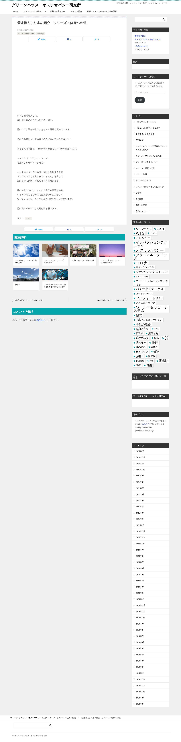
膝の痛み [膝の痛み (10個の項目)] (140, 347)
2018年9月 (140, 698)
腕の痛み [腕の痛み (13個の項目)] (141, 342)
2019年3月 (140, 661)
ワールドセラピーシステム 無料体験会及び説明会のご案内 (55, 286)
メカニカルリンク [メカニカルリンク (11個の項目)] (145, 302)
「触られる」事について (146, 122)
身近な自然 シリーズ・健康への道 (110, 300)
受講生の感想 (141, 205)
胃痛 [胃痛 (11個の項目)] (156, 338)
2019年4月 (140, 655)
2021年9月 (140, 476)
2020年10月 (141, 544)
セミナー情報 (141, 174)
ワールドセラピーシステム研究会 (149, 396)
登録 (140, 100)
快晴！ (17, 285)
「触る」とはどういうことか (148, 128)
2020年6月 (140, 568)
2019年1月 (140, 673)
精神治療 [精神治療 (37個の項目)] (142, 329)
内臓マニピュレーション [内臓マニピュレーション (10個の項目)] (149, 319)
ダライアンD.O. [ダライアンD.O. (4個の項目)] (142, 277)
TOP (32, 718)
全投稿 (138, 193)
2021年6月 (140, 494)
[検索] (151, 19)
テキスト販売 (76, 11)
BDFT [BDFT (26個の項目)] (161, 228)
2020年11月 (141, 537)
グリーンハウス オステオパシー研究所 (48, 5)
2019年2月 (140, 667)
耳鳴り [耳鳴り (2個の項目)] (156, 329)
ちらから (145, 424)
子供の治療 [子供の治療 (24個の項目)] (143, 324)
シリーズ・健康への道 (26, 34)
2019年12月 (141, 605)
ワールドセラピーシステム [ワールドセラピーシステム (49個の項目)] (151, 308)
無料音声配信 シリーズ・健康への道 (28, 300)
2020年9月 (140, 550)
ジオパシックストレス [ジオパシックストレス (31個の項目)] (152, 272)
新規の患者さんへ (57, 11)
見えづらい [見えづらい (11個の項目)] (142, 351)
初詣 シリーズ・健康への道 (83, 260)
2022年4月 (140, 463)
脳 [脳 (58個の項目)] (166, 338)
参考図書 (40, 34)
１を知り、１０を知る (145, 134)
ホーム (16, 11)
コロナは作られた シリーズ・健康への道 (111, 261)
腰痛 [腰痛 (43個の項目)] (155, 342)
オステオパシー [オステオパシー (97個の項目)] (150, 250)
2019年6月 (140, 642)
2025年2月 (140, 451)
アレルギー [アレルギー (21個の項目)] (143, 237)
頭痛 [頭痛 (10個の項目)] (138, 365)
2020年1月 (140, 599)
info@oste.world (141, 46)
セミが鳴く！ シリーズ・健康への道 (26, 261)
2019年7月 (140, 636)
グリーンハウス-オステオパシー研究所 (149, 377)
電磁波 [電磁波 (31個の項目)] (163, 361)
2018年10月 (141, 692)
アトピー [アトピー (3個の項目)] (153, 233)
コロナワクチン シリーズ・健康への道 (54, 261)
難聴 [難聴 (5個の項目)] (151, 361)
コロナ (28, 218)
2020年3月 (140, 587)
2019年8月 (140, 630)
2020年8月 (140, 556)
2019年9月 (140, 624)
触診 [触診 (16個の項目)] (156, 351)
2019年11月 (141, 611)
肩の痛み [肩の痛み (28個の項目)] (142, 338)
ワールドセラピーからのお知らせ (150, 187)
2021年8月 (140, 482)
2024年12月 (141, 457)
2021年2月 (140, 519)
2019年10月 (141, 618)
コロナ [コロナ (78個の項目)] (141, 263)
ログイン (40, 320)
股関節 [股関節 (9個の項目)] (139, 333)
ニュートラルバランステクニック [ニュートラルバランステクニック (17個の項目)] (151, 283)
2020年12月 (141, 531)
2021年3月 (140, 513)
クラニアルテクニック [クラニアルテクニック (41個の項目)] (150, 256)
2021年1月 (140, 525)
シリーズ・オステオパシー (147, 162)
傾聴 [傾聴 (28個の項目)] (139, 315)
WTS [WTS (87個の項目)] (140, 233)
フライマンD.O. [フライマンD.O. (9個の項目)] (144, 293)
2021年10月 (141, 470)
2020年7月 (140, 562)
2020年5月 (140, 574)
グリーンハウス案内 (32, 11)
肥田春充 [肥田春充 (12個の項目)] (153, 333)
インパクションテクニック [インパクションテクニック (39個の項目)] (150, 244)
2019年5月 (140, 648)
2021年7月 (140, 488)
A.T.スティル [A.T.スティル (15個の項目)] (143, 228)
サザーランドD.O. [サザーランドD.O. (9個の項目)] (145, 267)
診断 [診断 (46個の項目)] (139, 356)
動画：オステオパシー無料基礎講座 (102, 11)
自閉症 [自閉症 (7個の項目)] (154, 347)
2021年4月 (140, 507)
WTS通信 (139, 140)
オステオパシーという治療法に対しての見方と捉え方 (151, 148)
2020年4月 (140, 581)
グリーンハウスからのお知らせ (149, 156)
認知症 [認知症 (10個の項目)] (151, 356)
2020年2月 (140, 593)
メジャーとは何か (143, 180)
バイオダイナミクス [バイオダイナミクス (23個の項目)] (150, 289)
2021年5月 (140, 500)
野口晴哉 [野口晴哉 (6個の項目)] (140, 361)
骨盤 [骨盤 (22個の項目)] (149, 365)
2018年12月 (141, 679)
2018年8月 (140, 704)
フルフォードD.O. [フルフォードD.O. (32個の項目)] (149, 298)
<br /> (41, 60)
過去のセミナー (142, 211)
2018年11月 (141, 685)
